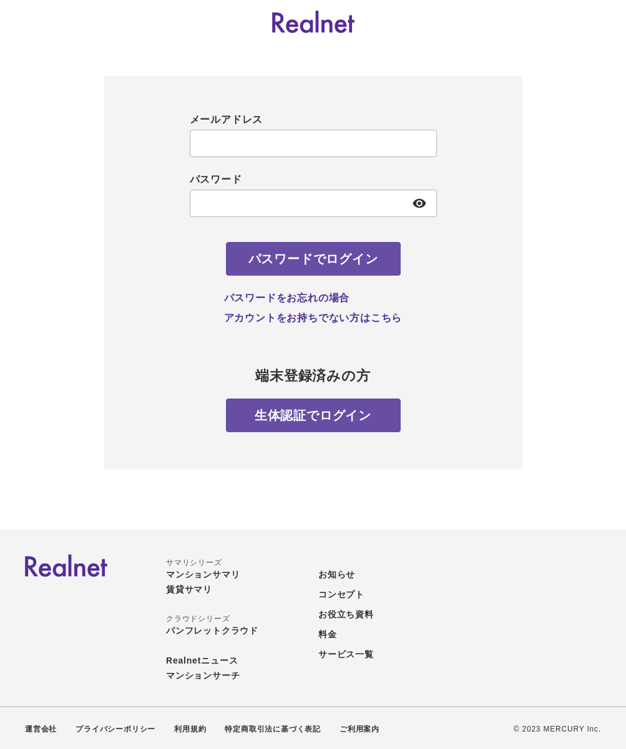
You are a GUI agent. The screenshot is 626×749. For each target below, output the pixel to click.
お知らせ (336, 574)
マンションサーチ (203, 675)
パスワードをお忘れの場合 (287, 297)
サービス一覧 (346, 654)
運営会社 (41, 729)
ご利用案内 (359, 729)
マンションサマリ (203, 574)
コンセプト (341, 594)
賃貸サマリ (189, 589)
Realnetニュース (202, 660)
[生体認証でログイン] (313, 415)
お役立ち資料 (346, 614)
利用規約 (190, 729)
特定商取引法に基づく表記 (273, 729)
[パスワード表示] (420, 203)
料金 (327, 634)
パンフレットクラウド (212, 630)
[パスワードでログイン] (313, 259)
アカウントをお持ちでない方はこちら (313, 317)
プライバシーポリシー (115, 729)
